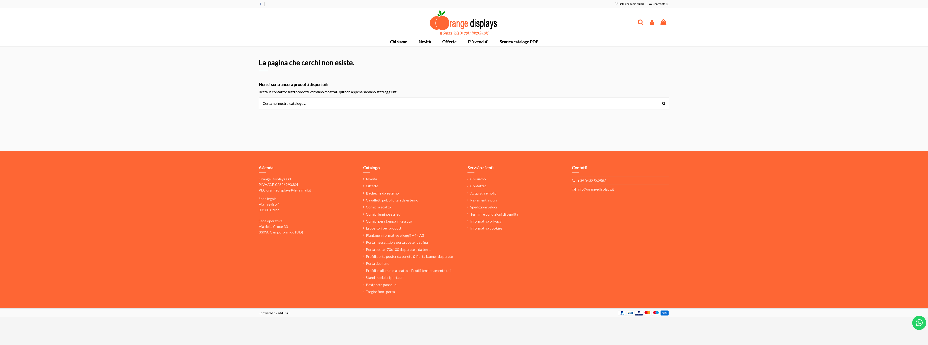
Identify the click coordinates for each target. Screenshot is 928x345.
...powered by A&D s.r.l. (274, 313)
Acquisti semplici (483, 193)
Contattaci (478, 186)
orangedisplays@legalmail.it (288, 190)
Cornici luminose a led (383, 214)
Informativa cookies (486, 228)
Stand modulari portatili (384, 277)
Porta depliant (377, 263)
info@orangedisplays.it (595, 189)
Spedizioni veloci (483, 207)
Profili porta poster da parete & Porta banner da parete (409, 256)
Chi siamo (478, 179)
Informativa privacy (486, 221)
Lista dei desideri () (629, 4)
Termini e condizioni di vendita (494, 214)
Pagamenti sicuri (483, 200)
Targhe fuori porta (380, 291)
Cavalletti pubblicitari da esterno (392, 200)
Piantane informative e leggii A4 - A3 (395, 235)
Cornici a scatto (378, 207)
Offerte (372, 186)
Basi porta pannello (381, 284)
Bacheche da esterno (382, 193)
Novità (371, 179)
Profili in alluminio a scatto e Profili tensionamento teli (408, 270)
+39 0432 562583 (591, 180)
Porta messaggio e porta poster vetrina (397, 242)
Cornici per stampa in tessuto (389, 221)
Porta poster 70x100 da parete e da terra (398, 249)
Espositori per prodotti (384, 228)
